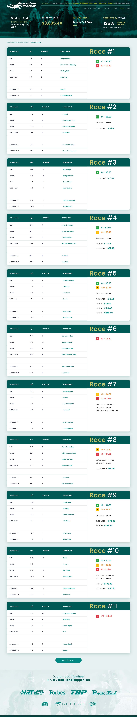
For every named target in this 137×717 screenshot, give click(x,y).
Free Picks (107, 8)
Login (128, 8)
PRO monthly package (57, 3)
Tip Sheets (87, 8)
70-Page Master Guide (122, 3)
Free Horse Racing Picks (20, 42)
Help (115, 8)
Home (9, 42)
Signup (122, 8)
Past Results (97, 8)
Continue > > (68, 660)
